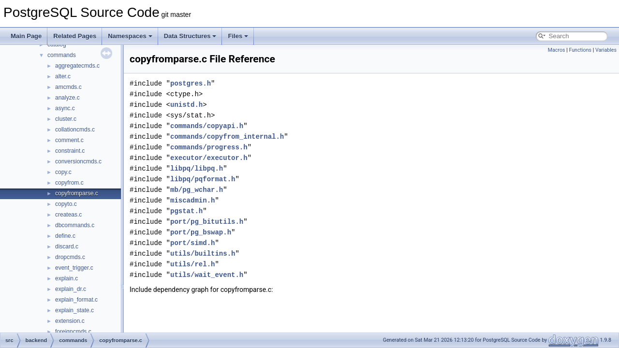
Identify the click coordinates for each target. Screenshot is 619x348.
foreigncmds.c (73, 331)
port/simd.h (192, 242)
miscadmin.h (192, 200)
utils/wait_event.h (206, 274)
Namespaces (130, 36)
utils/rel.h (192, 264)
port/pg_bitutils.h (206, 221)
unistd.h (186, 104)
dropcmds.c (70, 257)
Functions (580, 50)
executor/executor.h (209, 157)
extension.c (70, 321)
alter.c (63, 76)
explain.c (66, 278)
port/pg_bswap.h (200, 232)
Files (238, 36)
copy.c (63, 172)
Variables (606, 50)
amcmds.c (68, 87)
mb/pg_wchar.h (196, 189)
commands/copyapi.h (206, 125)
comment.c (69, 140)
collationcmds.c (75, 129)
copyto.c (66, 204)
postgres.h (190, 83)
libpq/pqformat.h (202, 179)
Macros (556, 50)
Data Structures (190, 36)
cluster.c (65, 119)
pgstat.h (186, 211)
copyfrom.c (69, 182)
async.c (65, 108)
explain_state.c (74, 310)
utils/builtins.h (202, 253)
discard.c (66, 246)
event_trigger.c (74, 267)
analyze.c (67, 97)
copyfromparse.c (76, 193)
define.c (65, 235)
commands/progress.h (209, 147)
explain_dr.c (70, 289)
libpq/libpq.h (196, 168)
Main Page (26, 36)
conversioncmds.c (78, 161)
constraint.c (70, 150)
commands (61, 55)
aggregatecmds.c (77, 65)
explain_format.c (76, 299)
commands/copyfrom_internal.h (227, 136)
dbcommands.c (74, 225)
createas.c (68, 214)
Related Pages (74, 36)
